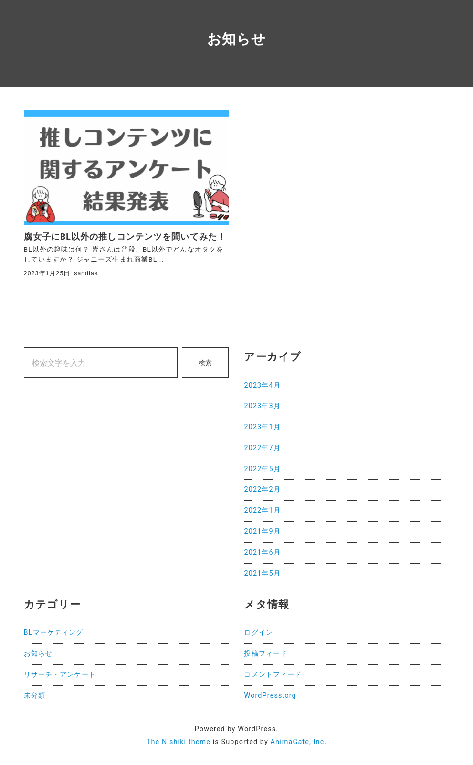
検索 (205, 363)
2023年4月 (262, 385)
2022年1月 (262, 510)
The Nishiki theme (178, 742)
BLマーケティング (54, 633)
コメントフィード (273, 675)
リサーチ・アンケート (60, 675)
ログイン (258, 633)
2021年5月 (262, 573)
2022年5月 (262, 469)
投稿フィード (265, 654)
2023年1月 (262, 427)
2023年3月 (262, 406)
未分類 (34, 696)
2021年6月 (262, 552)
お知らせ (38, 654)
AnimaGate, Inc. (299, 742)
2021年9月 (262, 531)
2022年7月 (262, 448)
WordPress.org (270, 696)
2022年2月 (262, 489)
